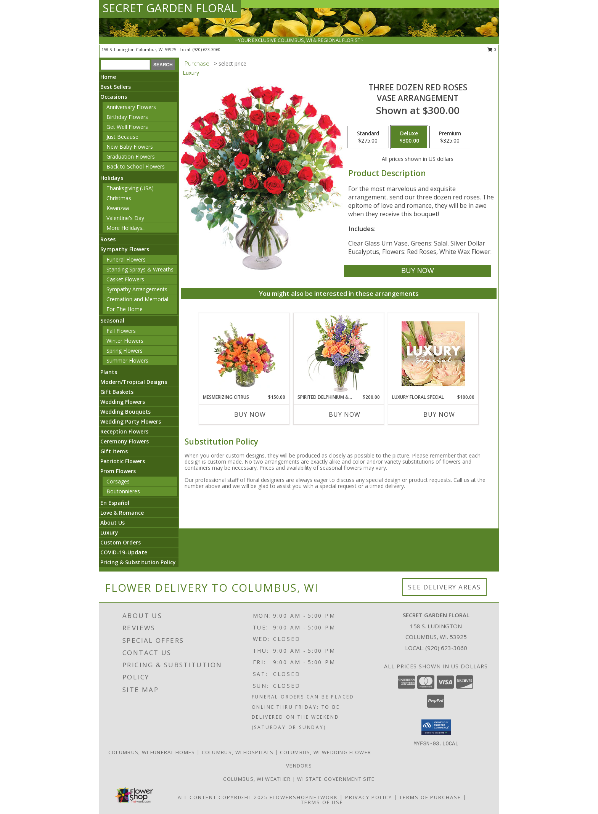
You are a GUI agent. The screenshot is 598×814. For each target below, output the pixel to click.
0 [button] (492, 49)
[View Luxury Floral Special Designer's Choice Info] (433, 353)
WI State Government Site (336, 778)
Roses (108, 239)
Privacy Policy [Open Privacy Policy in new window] (368, 797)
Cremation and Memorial (137, 299)
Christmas (118, 198)
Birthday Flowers (127, 116)
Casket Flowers (125, 279)
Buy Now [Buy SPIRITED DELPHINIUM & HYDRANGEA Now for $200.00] (344, 414)
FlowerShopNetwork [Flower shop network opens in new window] (304, 797)
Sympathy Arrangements (136, 289)
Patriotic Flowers (122, 461)
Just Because (122, 136)
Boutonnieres (123, 491)
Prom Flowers (118, 471)
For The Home (124, 309)
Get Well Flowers (127, 126)
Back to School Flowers (135, 166)
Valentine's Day (125, 218)
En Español (114, 502)
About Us (112, 522)
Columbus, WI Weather (257, 778)
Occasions (113, 96)
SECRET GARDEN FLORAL (170, 8)
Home (108, 76)
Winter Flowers (124, 340)
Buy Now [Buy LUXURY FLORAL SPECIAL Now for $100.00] (439, 414)
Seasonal (112, 320)
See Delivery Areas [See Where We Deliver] (444, 587)
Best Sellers (115, 86)
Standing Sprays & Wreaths (140, 269)
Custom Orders (120, 542)
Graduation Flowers (130, 156)
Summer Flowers (127, 360)
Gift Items (114, 451)
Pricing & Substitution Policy (138, 562)
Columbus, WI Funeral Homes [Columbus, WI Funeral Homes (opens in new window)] (151, 752)
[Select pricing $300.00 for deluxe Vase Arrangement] (409, 137)
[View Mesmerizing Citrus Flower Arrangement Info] (244, 353)
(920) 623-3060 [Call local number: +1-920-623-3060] (206, 49)
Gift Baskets (116, 391)
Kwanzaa (117, 208)
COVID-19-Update (123, 552)
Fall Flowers (121, 330)
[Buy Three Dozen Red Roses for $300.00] (417, 271)
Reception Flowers (124, 431)
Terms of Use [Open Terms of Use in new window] (322, 802)
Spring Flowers (124, 350)
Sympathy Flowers (124, 249)
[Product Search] (125, 65)
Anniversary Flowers (131, 107)
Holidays (111, 177)
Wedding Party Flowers (130, 421)
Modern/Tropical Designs (133, 381)
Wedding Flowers (122, 401)
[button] (436, 727)
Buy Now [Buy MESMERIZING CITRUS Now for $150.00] (250, 414)
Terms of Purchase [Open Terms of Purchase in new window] (430, 797)
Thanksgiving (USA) (130, 188)
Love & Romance (122, 512)
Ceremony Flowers (124, 441)
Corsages (118, 481)
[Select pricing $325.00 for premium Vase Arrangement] (450, 137)
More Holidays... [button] (126, 227)
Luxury (109, 532)
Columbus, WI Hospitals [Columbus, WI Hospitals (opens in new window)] (238, 752)
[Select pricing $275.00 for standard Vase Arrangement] (368, 137)
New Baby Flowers (129, 146)
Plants (108, 372)
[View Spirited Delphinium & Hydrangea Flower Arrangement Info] (339, 353)
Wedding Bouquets (125, 411)
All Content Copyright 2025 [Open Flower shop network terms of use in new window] (223, 797)
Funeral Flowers (126, 259)
